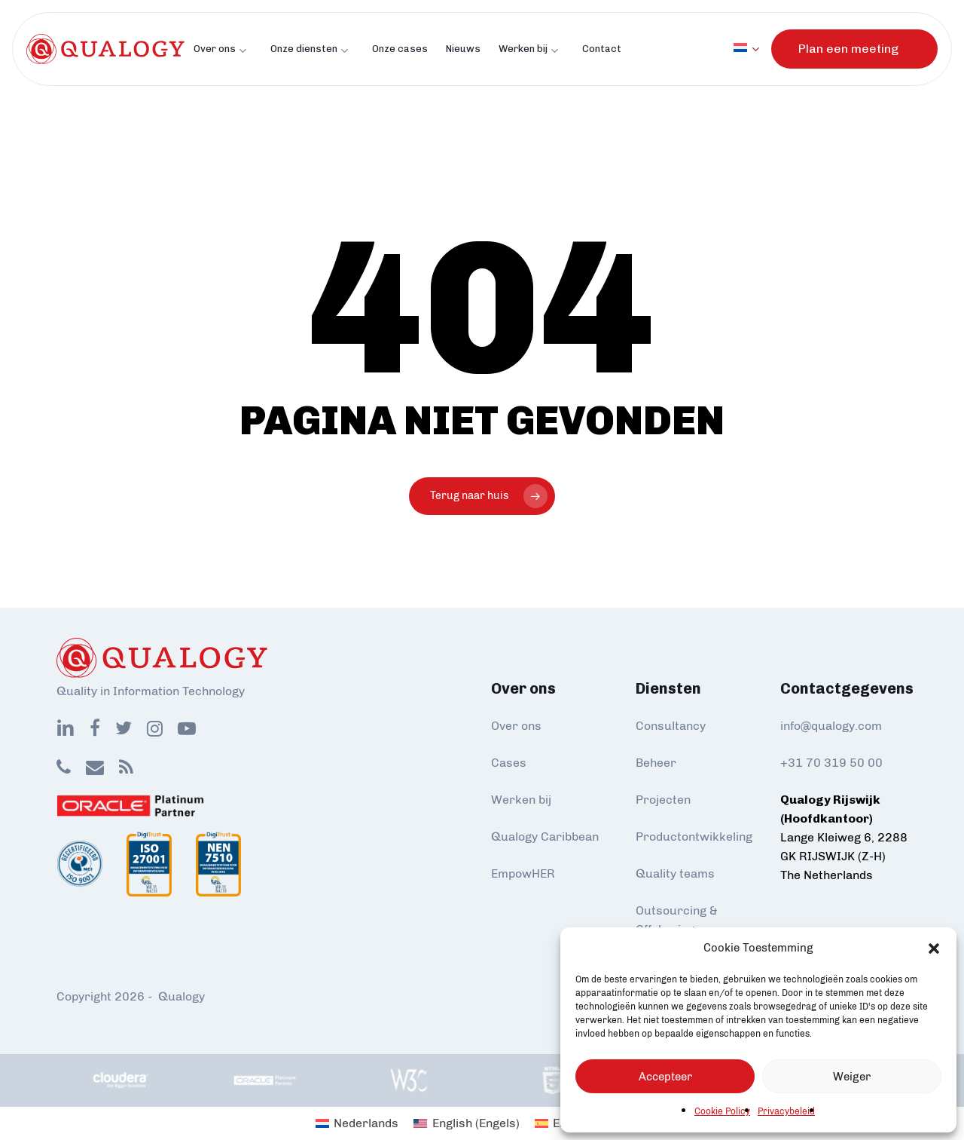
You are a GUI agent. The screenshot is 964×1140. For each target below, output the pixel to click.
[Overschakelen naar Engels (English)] (466, 1123)
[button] (933, 948)
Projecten (663, 799)
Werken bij (521, 799)
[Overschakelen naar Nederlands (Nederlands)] (357, 1123)
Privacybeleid (786, 1111)
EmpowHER (523, 873)
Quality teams (675, 873)
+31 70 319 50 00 (831, 762)
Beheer (656, 762)
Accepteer (665, 1076)
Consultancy (671, 726)
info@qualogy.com (831, 726)
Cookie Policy (722, 1111)
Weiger (852, 1076)
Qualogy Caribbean (545, 836)
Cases (508, 762)
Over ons (516, 726)
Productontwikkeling (694, 836)
